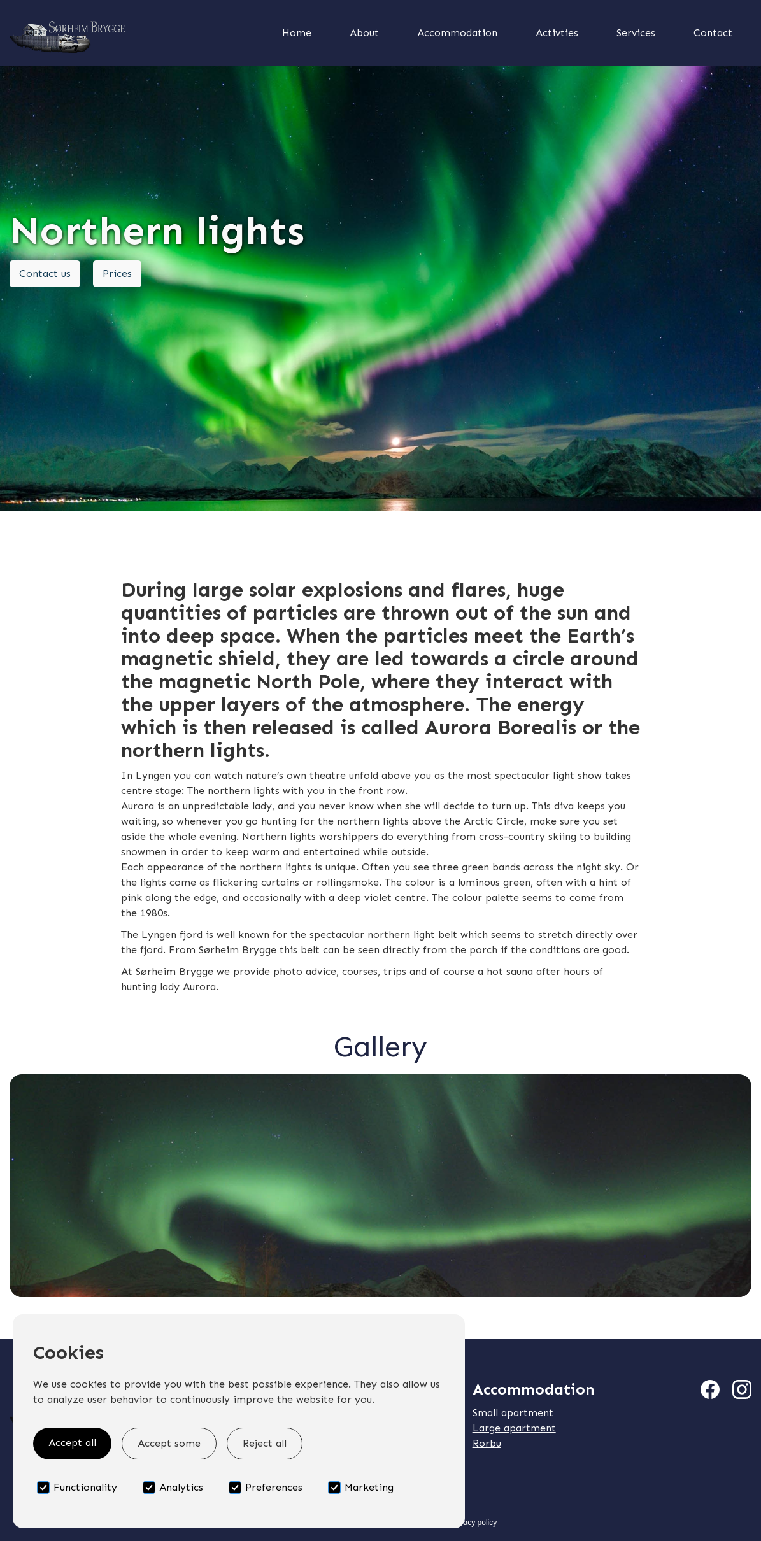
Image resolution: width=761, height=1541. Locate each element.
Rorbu (487, 1443)
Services (635, 33)
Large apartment (514, 1428)
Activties (557, 33)
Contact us (45, 273)
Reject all (265, 1443)
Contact (712, 33)
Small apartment (513, 1413)
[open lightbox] (380, 1185)
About (364, 33)
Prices (117, 273)
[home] (129, 33)
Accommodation (457, 33)
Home (296, 33)
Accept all (72, 1443)
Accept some (169, 1443)
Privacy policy (473, 1522)
